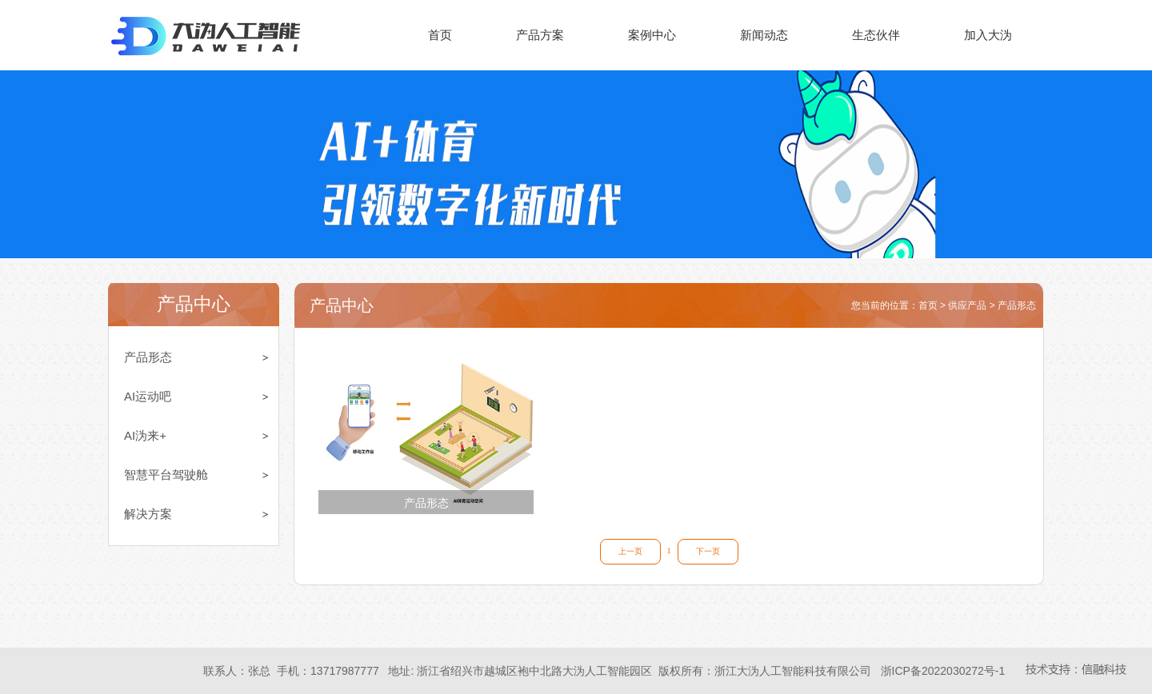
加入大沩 (988, 35)
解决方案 (148, 513)
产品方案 (540, 35)
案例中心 (652, 35)
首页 (440, 35)
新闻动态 (764, 35)
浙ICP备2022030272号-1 (943, 670)
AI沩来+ (145, 435)
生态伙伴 (876, 35)
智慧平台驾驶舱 (166, 474)
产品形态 (148, 357)
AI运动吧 (147, 396)
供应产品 (967, 305)
